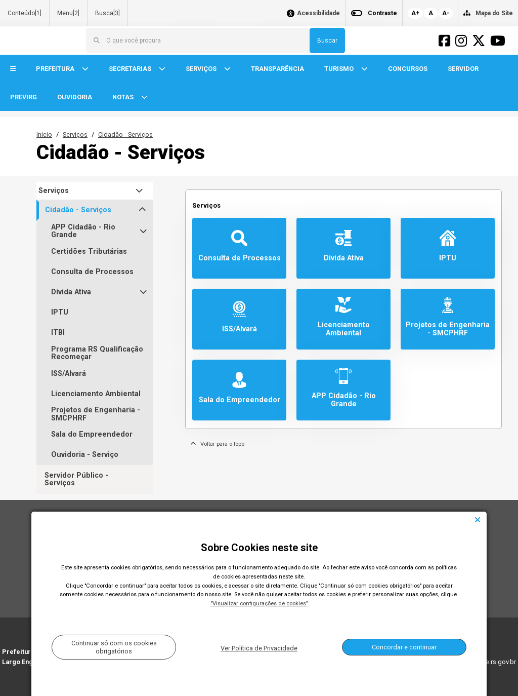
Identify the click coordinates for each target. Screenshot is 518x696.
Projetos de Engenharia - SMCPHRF (95, 414)
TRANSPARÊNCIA (277, 68)
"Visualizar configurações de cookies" (259, 603)
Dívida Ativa (71, 292)
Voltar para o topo (217, 444)
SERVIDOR (463, 68)
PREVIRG (23, 97)
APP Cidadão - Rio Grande (83, 231)
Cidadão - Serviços (125, 134)
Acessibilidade (318, 13)
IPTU (59, 312)
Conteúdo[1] (24, 13)
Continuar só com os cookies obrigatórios (114, 646)
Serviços (75, 134)
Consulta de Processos (92, 272)
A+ (415, 13)
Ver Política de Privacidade (259, 648)
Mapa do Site (494, 13)
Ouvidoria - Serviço (84, 454)
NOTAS (123, 97)
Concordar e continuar (404, 647)
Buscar (327, 40)
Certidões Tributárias (89, 251)
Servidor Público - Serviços (76, 479)
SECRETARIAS (131, 68)
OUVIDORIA (74, 97)
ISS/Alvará (68, 373)
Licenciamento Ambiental (96, 394)
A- (445, 13)
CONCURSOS (407, 68)
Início (44, 134)
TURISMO (339, 68)
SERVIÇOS (202, 68)
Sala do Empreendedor (92, 434)
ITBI (58, 332)
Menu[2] (68, 13)
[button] (13, 69)
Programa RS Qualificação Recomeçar (97, 353)
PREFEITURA (56, 68)
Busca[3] (107, 13)
